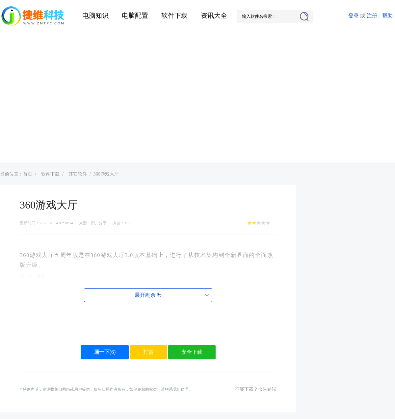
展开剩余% (148, 295)
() (105, 352)
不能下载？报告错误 (255, 389)
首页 (27, 174)
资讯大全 (214, 15)
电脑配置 (135, 15)
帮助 (387, 15)
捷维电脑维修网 (33, 16)
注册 (372, 15)
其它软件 (77, 174)
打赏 (148, 352)
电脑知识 (95, 15)
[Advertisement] (61, 98)
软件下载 (174, 15)
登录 (353, 15)
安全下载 (191, 352)
